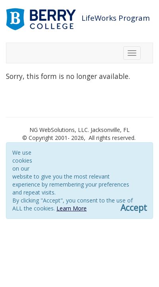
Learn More (71, 208)
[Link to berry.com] (42, 18)
